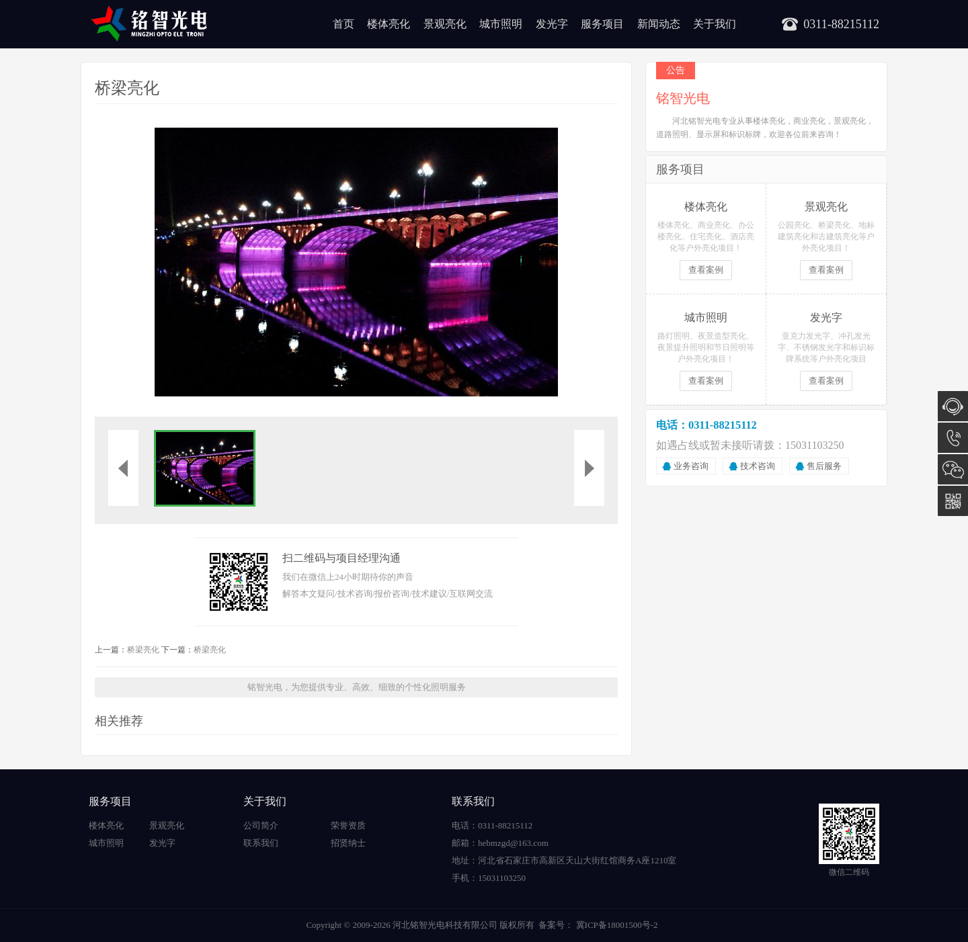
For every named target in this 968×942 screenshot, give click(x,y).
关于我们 (714, 24)
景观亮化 (445, 24)
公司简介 (260, 825)
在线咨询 (953, 406)
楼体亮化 (388, 24)
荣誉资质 (348, 825)
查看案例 (705, 270)
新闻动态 (658, 24)
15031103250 (953, 438)
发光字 (552, 24)
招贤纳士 (348, 843)
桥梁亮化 (143, 649)
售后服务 (824, 466)
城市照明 (500, 24)
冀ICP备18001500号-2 (615, 925)
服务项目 (602, 24)
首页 (343, 24)
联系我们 (260, 843)
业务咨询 (691, 466)
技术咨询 (757, 466)
